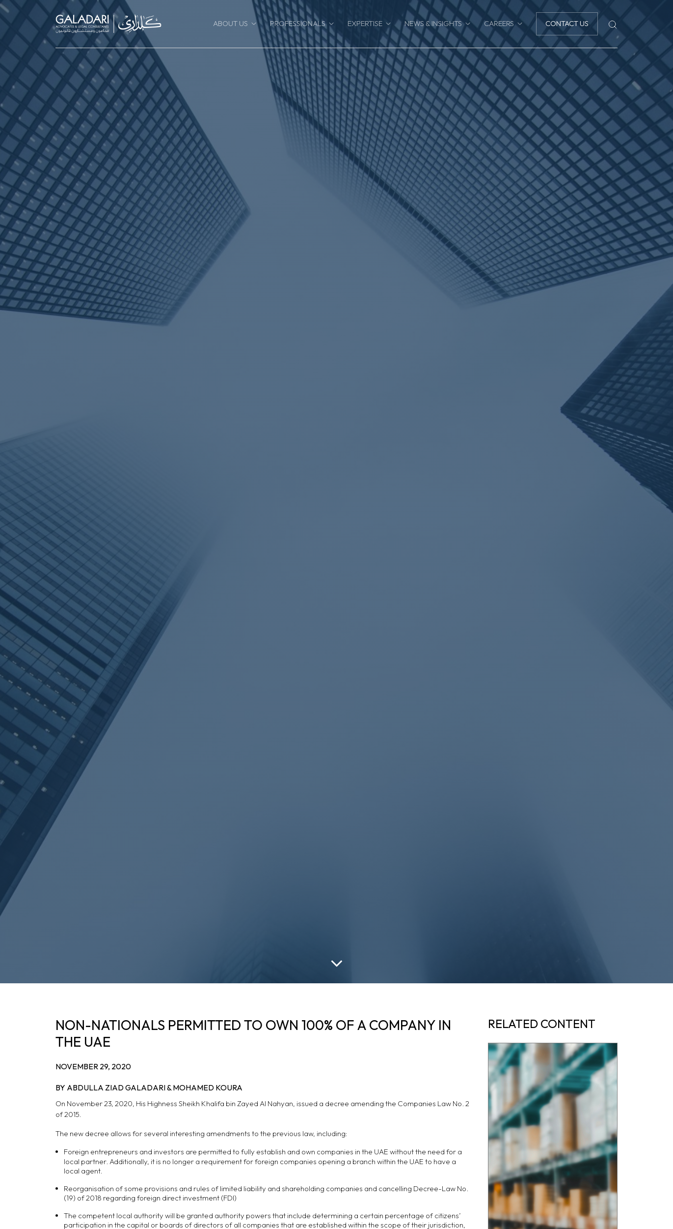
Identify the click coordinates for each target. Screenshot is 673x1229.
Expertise (365, 23)
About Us (230, 23)
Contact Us (567, 23)
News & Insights (433, 23)
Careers (499, 23)
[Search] (613, 23)
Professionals (297, 23)
